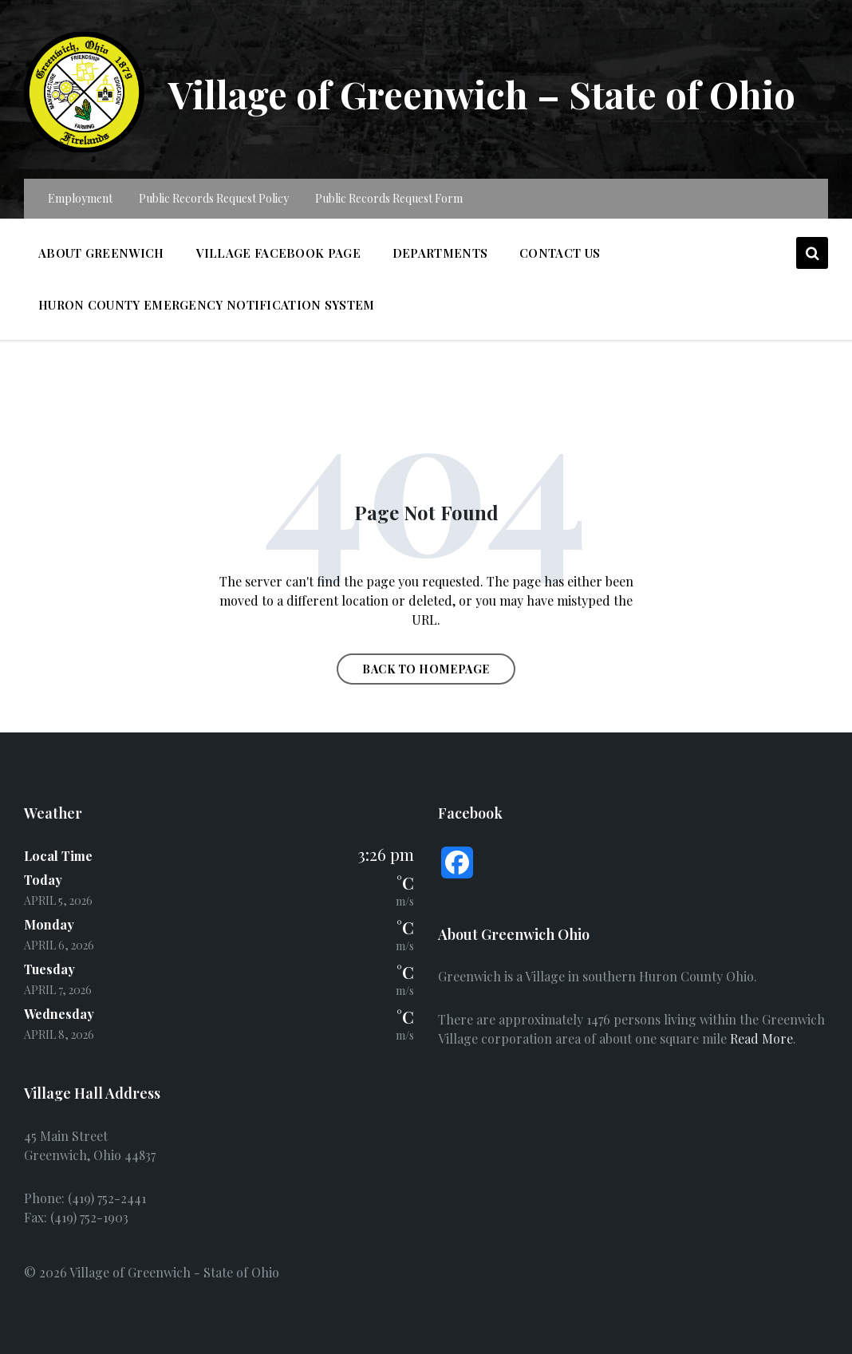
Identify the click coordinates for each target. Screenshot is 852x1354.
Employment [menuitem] (80, 198)
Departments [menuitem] (439, 253)
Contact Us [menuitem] (559, 253)
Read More (761, 1038)
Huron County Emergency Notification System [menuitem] (206, 305)
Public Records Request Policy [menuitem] (214, 198)
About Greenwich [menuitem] (101, 253)
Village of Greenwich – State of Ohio (489, 93)
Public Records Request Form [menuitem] (389, 198)
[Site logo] (84, 147)
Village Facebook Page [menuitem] (278, 253)
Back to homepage (426, 669)
